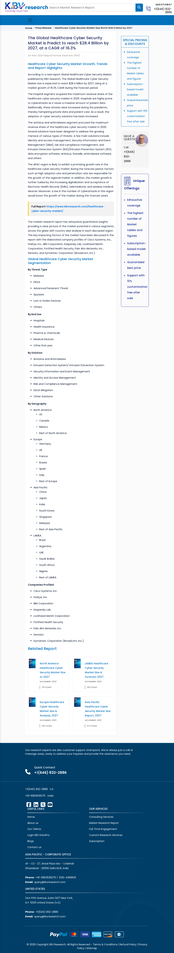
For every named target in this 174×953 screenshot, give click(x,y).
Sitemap (91, 948)
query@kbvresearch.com (50, 882)
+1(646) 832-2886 (163, 10)
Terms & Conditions (105, 944)
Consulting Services (101, 817)
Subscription (96, 841)
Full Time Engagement (103, 829)
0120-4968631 (67, 877)
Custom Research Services (106, 835)
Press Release (43, 28)
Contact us (34, 847)
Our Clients (34, 829)
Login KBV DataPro (38, 835)
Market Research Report (104, 823)
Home (28, 28)
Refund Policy (128, 944)
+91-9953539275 (35, 795)
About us (32, 823)
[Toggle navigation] (30, 20)
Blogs (30, 841)
